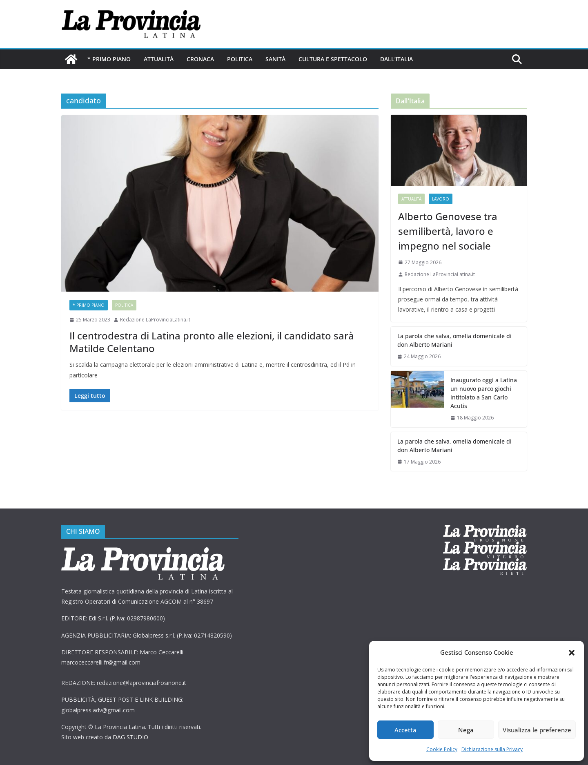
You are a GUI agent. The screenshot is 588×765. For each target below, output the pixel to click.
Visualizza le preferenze (537, 730)
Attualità (159, 59)
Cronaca (200, 59)
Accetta (405, 730)
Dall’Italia (396, 59)
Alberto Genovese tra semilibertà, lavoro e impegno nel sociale (447, 231)
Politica (239, 59)
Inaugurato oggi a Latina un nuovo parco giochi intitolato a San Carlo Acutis (483, 393)
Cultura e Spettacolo (332, 59)
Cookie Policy (441, 749)
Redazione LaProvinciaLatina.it (155, 319)
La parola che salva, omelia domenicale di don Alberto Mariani (454, 340)
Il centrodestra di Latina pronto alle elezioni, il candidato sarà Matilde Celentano (211, 342)
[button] (572, 653)
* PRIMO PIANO (109, 59)
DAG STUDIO (130, 737)
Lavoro (440, 199)
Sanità (275, 59)
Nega (466, 730)
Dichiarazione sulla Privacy (492, 749)
